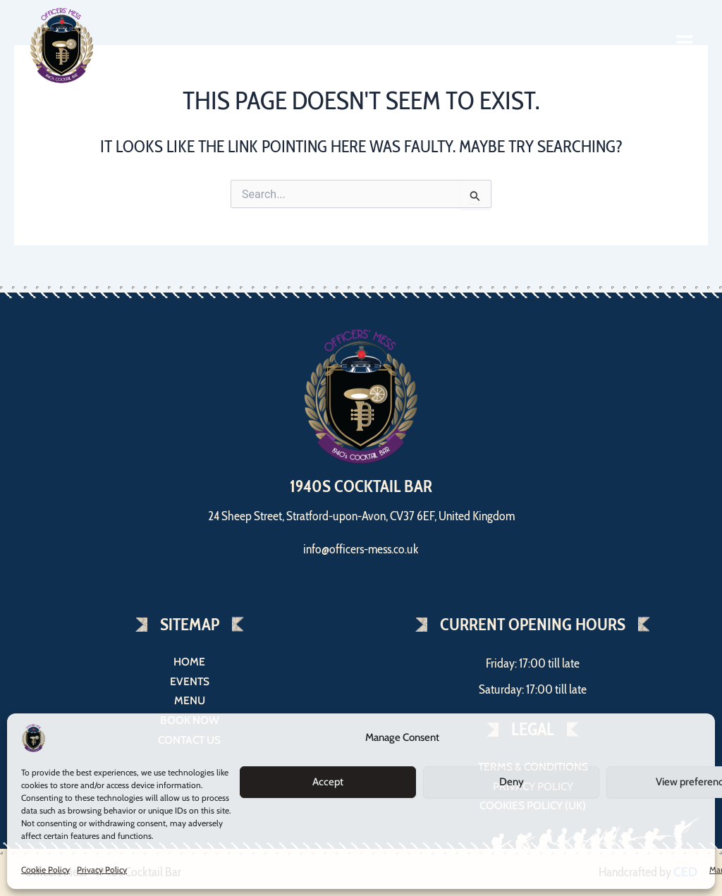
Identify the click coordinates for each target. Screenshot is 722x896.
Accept (327, 781)
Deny (511, 781)
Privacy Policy (102, 869)
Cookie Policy (45, 869)
